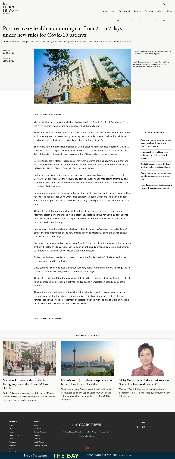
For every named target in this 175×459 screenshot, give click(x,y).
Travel (11, 433)
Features (149, 11)
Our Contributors (40, 426)
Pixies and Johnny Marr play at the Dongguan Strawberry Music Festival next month (155, 141)
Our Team (37, 423)
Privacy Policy (105, 427)
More (169, 11)
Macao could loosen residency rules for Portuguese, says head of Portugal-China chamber (25, 379)
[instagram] (143, 420)
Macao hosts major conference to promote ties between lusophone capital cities (86, 377)
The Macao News (79, 449)
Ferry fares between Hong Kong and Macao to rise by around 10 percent (154, 153)
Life (113, 11)
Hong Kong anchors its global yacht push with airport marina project (156, 184)
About (36, 420)
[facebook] (137, 420)
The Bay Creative (40, 440)
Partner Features (15, 446)
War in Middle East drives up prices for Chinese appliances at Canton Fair (155, 174)
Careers (37, 430)
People (137, 11)
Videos (160, 11)
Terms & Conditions (86, 431)
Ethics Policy (91, 427)
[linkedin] (150, 420)
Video (11, 443)
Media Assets (39, 436)
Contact (37, 433)
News (104, 11)
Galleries (12, 440)
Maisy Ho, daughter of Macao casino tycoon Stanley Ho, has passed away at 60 (144, 377)
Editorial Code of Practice (73, 427)
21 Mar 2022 (8, 61)
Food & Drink (124, 11)
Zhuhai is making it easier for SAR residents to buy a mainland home (155, 163)
